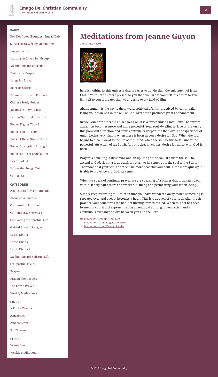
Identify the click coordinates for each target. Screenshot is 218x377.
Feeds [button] (14, 339)
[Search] (205, 10)
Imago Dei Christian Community (53, 8)
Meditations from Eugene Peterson (105, 222)
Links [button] (14, 302)
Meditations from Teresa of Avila (104, 226)
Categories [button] (19, 184)
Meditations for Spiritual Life (102, 218)
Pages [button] (15, 30)
